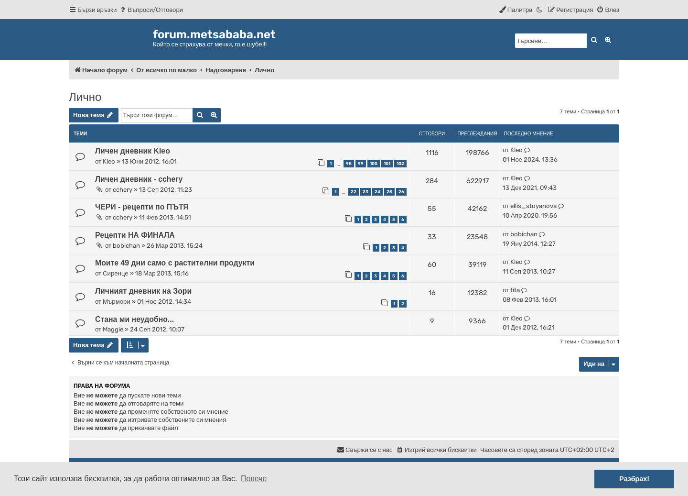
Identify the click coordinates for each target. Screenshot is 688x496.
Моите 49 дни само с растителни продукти (175, 263)
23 (365, 191)
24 (377, 191)
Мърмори (116, 301)
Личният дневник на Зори (143, 291)
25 (389, 191)
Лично (85, 96)
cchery (122, 189)
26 (401, 191)
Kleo (109, 161)
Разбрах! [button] (634, 479)
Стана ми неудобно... (134, 319)
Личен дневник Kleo (132, 151)
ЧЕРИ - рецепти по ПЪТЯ (142, 207)
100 (373, 163)
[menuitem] (151, 10)
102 (400, 163)
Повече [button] (254, 478)
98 (349, 163)
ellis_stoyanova (533, 205)
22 (353, 191)
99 (361, 163)
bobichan (126, 245)
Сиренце (116, 273)
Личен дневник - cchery (139, 179)
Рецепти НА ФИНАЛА (135, 235)
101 (387, 163)
